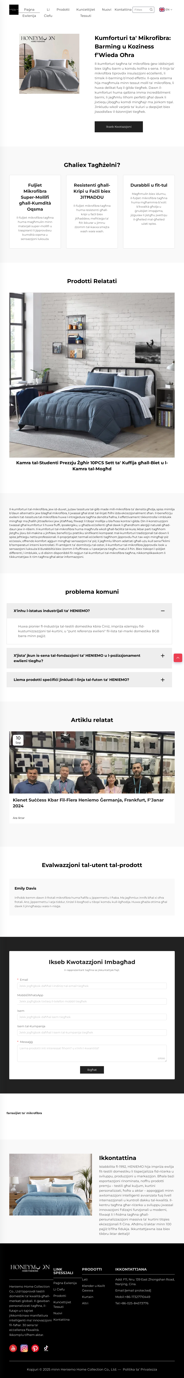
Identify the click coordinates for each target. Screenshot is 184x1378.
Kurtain (87, 1297)
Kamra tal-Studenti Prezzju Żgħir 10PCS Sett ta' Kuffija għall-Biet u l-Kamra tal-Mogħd (92, 465)
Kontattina (123, 10)
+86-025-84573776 (134, 1303)
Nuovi (106, 10)
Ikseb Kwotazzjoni (119, 126)
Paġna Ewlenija (29, 10)
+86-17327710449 (137, 1297)
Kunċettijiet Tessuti (85, 10)
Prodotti (63, 10)
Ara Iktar (19, 818)
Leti (85, 1279)
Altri (85, 1303)
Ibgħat (92, 1069)
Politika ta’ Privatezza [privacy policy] (140, 1369)
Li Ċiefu (48, 10)
